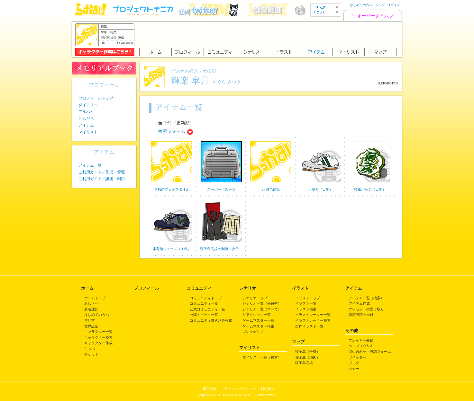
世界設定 (91, 326)
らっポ (89, 349)
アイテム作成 (359, 303)
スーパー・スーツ (221, 189)
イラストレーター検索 (313, 320)
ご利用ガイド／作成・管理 (101, 172)
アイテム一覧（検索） (366, 298)
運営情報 (210, 389)
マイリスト (88, 132)
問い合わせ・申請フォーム (370, 351)
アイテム (86, 125)
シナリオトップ (254, 298)
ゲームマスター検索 (258, 326)
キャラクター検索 (98, 337)
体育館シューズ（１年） (171, 249)
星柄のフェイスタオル (171, 189)
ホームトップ (94, 298)
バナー (354, 368)
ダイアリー (88, 105)
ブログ (354, 363)
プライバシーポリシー (238, 389)
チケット (91, 354)
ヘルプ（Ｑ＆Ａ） (363, 346)
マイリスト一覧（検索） (261, 357)
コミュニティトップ (206, 298)
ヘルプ (380, 5)
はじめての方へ (361, 5)
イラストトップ (307, 298)
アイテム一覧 (90, 165)
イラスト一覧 (305, 303)
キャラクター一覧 (98, 332)
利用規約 (267, 389)
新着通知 (91, 309)
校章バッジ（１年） (370, 189)
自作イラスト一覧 (309, 326)
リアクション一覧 (256, 315)
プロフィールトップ (95, 98)
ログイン (393, 5)
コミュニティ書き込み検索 (211, 320)
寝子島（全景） (307, 351)
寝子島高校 (304, 363)
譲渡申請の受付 (361, 315)
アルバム (86, 111)
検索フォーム (171, 131)
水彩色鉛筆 (271, 189)
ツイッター (357, 357)
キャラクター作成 (98, 343)
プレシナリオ (253, 332)
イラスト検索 (305, 309)
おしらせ (91, 303)
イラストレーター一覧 (313, 315)
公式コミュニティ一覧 (207, 309)
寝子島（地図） (307, 357)
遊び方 (89, 320)
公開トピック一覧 (204, 315)
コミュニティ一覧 (204, 303)
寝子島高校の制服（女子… (221, 249)
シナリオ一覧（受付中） (261, 303)
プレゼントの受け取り (366, 309)
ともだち (86, 118)
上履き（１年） (320, 189)
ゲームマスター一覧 (258, 320)
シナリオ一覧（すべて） (261, 309)
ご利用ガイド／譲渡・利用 (101, 179)
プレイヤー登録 (361, 340)
